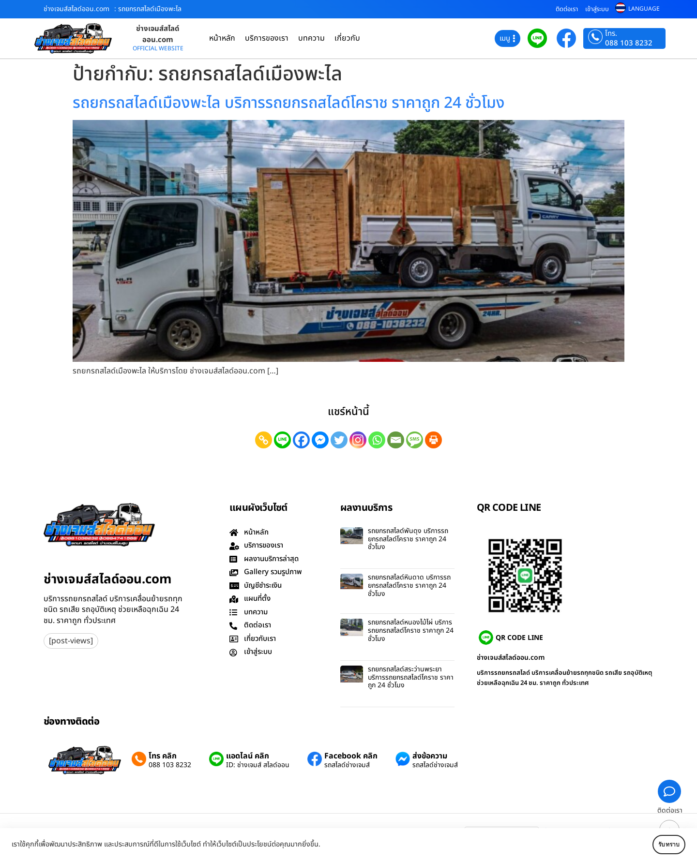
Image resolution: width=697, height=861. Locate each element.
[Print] (433, 439)
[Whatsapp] (376, 439)
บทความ (311, 38)
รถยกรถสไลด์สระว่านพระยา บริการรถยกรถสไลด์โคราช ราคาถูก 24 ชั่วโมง (411, 677)
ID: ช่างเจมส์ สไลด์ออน (257, 765)
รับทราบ (656, 844)
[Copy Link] (263, 439)
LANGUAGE (644, 8)
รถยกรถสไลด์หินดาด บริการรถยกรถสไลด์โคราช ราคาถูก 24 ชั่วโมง (409, 585)
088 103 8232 (628, 43)
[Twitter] (339, 439)
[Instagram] (357, 439)
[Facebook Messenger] (320, 439)
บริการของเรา (266, 38)
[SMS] (414, 439)
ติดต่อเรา (567, 9)
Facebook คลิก (351, 756)
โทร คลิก (163, 756)
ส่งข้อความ (429, 756)
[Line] (282, 439)
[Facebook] (301, 439)
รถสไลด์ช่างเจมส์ (347, 765)
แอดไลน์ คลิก (247, 756)
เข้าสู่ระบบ (597, 9)
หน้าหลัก (222, 38)
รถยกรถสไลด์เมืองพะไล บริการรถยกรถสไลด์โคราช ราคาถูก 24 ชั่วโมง (289, 103)
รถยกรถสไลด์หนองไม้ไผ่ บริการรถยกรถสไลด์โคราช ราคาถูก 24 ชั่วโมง (411, 630)
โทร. (611, 34)
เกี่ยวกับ (347, 38)
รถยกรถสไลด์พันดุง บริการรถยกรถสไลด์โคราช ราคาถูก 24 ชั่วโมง (408, 539)
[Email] (395, 439)
